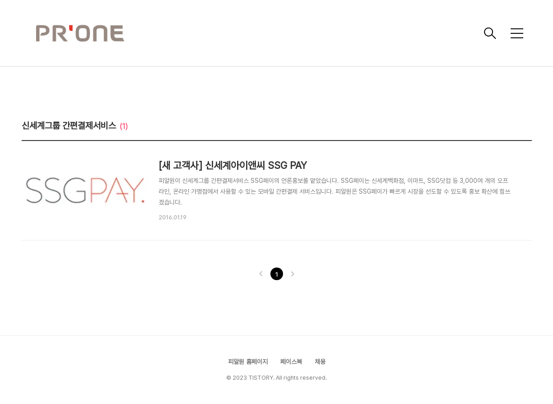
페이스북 (291, 361)
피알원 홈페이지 (248, 361)
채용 (320, 361)
